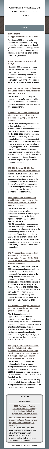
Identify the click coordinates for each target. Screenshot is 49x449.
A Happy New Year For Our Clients (23, 37)
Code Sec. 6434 (19, 274)
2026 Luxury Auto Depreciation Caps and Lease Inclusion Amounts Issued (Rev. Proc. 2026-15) (24, 90)
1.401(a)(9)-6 (17, 337)
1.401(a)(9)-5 (33, 335)
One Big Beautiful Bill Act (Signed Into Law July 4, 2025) (24, 412)
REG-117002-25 (21, 292)
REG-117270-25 (29, 287)
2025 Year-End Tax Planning (25, 409)
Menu (24, 27)
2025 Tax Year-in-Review (24, 406)
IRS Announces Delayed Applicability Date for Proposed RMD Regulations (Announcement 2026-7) (24, 308)
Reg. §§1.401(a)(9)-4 (18, 335)
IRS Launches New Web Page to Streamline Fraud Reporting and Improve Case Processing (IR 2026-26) (23, 421)
